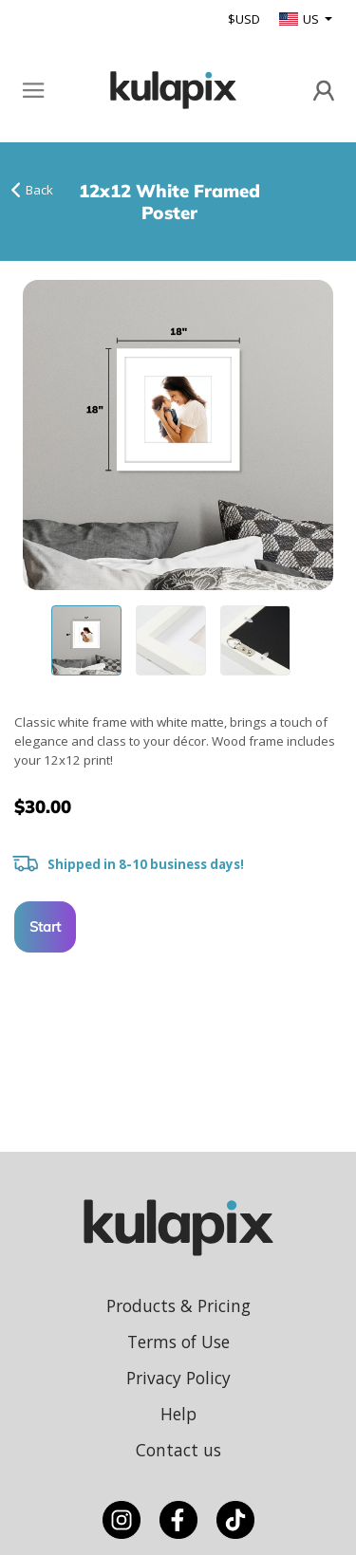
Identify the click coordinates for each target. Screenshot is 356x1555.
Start (45, 926)
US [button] (300, 19)
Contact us (178, 1449)
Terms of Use (178, 1341)
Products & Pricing (178, 1305)
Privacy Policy (178, 1377)
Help (178, 1413)
